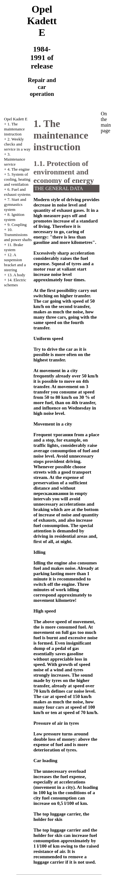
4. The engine (18, 169)
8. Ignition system (14, 217)
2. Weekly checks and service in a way (17, 144)
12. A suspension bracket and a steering (15, 262)
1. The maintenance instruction (14, 129)
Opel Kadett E (15, 119)
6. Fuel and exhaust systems (17, 192)
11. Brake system (13, 247)
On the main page (106, 122)
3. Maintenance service (14, 159)
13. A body (16, 274)
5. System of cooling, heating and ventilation (17, 179)
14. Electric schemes (15, 282)
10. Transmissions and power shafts (18, 234)
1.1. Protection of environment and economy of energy (63, 171)
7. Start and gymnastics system (15, 204)
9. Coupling (16, 224)
